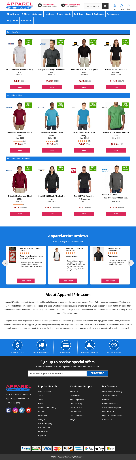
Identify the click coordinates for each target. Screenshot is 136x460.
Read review (26, 281)
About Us (74, 391)
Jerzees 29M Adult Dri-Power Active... (52, 134)
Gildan (41, 399)
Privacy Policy (76, 403)
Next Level (42, 415)
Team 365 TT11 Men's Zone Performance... (84, 197)
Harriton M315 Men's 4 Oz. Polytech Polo (84, 71)
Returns (105, 399)
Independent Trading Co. (49, 407)
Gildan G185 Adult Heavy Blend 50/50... (20, 197)
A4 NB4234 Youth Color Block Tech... (31, 249)
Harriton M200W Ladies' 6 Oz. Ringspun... (116, 71)
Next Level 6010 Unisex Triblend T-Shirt (116, 134)
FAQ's (72, 419)
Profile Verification (110, 403)
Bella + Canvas (44, 391)
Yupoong (42, 435)
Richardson (43, 431)
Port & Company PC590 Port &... (116, 198)
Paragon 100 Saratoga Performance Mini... (51, 71)
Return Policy (76, 407)
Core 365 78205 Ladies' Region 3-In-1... (51, 197)
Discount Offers (77, 415)
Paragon (41, 419)
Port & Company (45, 423)
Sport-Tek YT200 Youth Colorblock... (74, 249)
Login (122, 9)
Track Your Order (109, 395)
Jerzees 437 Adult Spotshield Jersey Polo (19, 71)
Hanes (41, 403)
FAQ (114, 9)
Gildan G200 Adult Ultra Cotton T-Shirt (19, 134)
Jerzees (41, 411)
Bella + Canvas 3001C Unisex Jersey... (84, 134)
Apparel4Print (63, 457)
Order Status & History (112, 391)
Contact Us (75, 395)
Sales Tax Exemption (111, 407)
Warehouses (75, 411)
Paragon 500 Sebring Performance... (116, 249)
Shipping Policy (77, 399)
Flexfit (40, 395)
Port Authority (44, 427)
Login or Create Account (113, 415)
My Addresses (108, 411)
